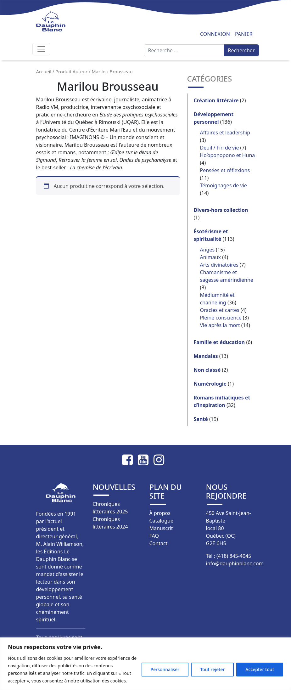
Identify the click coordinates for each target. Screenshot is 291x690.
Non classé (207, 369)
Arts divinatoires (219, 264)
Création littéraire (216, 100)
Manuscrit (161, 528)
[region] (145, 663)
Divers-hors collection (221, 209)
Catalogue (161, 520)
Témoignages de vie (223, 185)
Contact (158, 543)
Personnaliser (165, 669)
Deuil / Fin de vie (219, 147)
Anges (207, 249)
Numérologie (210, 383)
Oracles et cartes (219, 310)
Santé (201, 419)
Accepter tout (259, 669)
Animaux (210, 257)
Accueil (44, 71)
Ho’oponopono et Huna (227, 155)
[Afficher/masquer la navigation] (41, 49)
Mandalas (206, 356)
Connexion (215, 34)
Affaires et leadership (225, 132)
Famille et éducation (219, 342)
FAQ (154, 535)
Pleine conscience (221, 317)
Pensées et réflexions (225, 170)
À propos (160, 513)
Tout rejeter (212, 669)
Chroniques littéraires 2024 (110, 523)
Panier (244, 34)
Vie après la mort (220, 325)
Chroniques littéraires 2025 (110, 508)
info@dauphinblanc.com (235, 563)
